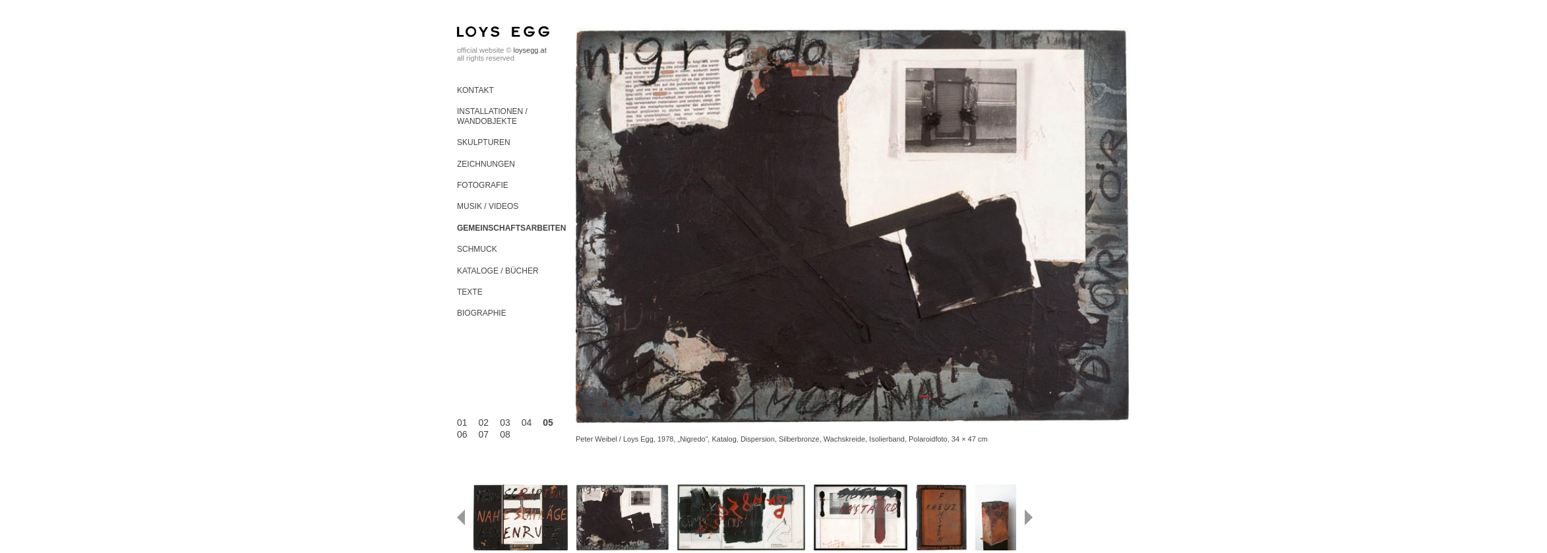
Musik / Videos (487, 206)
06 (462, 434)
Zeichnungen (486, 164)
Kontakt (475, 90)
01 (462, 422)
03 (505, 422)
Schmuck (477, 249)
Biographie (481, 313)
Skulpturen (483, 142)
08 (505, 434)
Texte (470, 292)
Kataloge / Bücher (498, 271)
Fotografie (482, 185)
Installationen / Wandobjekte (492, 116)
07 (484, 434)
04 (527, 422)
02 (484, 422)
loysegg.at (530, 50)
